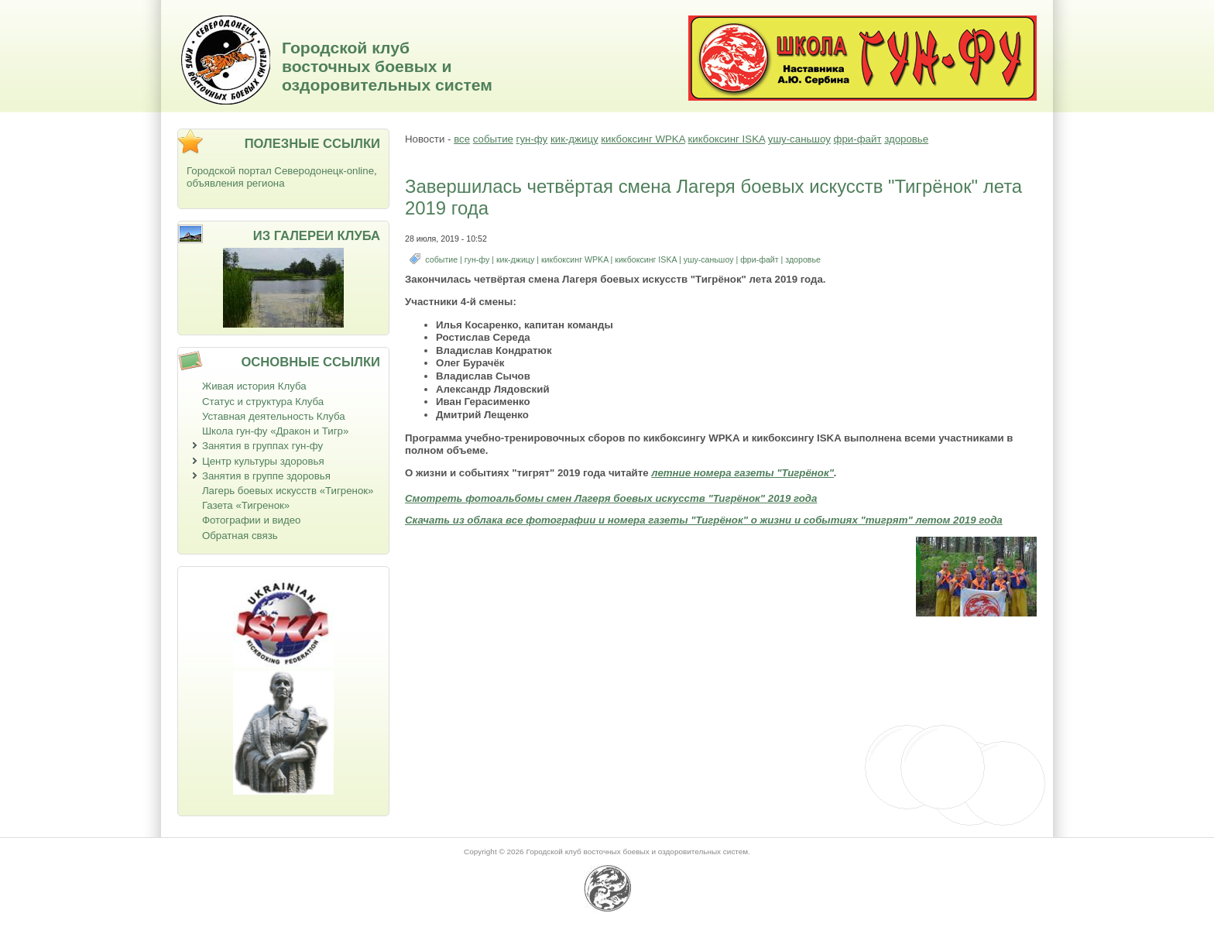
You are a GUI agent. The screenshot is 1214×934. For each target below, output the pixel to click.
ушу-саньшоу (799, 139)
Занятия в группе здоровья (266, 476)
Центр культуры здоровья (263, 461)
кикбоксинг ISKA (726, 139)
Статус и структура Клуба (263, 401)
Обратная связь (240, 535)
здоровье (906, 139)
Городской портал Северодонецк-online (280, 171)
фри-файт (858, 139)
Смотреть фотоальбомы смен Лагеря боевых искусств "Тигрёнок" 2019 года (611, 498)
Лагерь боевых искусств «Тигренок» (288, 490)
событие (493, 139)
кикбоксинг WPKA (642, 139)
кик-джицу (574, 139)
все (462, 139)
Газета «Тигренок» (246, 505)
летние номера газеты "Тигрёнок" (742, 473)
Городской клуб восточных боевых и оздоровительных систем (387, 66)
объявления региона (236, 183)
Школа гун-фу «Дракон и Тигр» (275, 431)
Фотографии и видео (251, 520)
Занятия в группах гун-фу (262, 446)
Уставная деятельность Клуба (273, 416)
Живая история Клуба (254, 386)
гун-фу (532, 139)
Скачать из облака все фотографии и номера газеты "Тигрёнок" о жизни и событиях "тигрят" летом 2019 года (704, 520)
